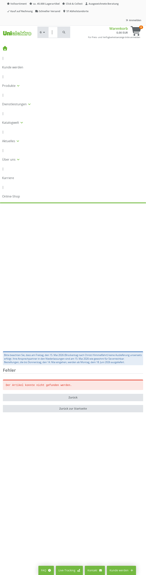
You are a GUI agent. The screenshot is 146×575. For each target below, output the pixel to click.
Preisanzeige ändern (19, 555)
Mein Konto (13, 549)
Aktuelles (11, 141)
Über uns (11, 159)
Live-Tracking (69, 570)
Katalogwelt (13, 122)
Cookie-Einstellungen (19, 561)
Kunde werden (12, 67)
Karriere (8, 178)
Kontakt (94, 570)
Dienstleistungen (16, 104)
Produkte (11, 86)
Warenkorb (118, 28)
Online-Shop (11, 196)
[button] (64, 32)
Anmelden (133, 20)
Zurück (73, 258)
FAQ (46, 570)
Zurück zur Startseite (73, 269)
